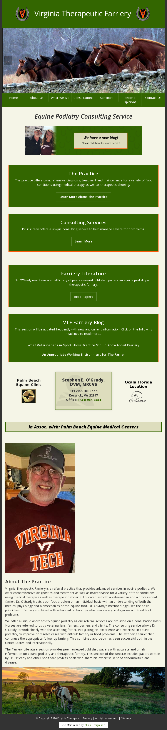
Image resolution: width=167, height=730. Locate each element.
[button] (8, 60)
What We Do (60, 98)
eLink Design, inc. (95, 725)
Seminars (107, 98)
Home (13, 98)
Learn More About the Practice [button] (83, 197)
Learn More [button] (83, 241)
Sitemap (126, 718)
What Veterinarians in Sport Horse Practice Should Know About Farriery (83, 345)
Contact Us (153, 98)
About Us (36, 98)
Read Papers (83, 297)
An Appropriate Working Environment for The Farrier (83, 354)
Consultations (83, 98)
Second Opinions (130, 100)
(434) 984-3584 (89, 400)
